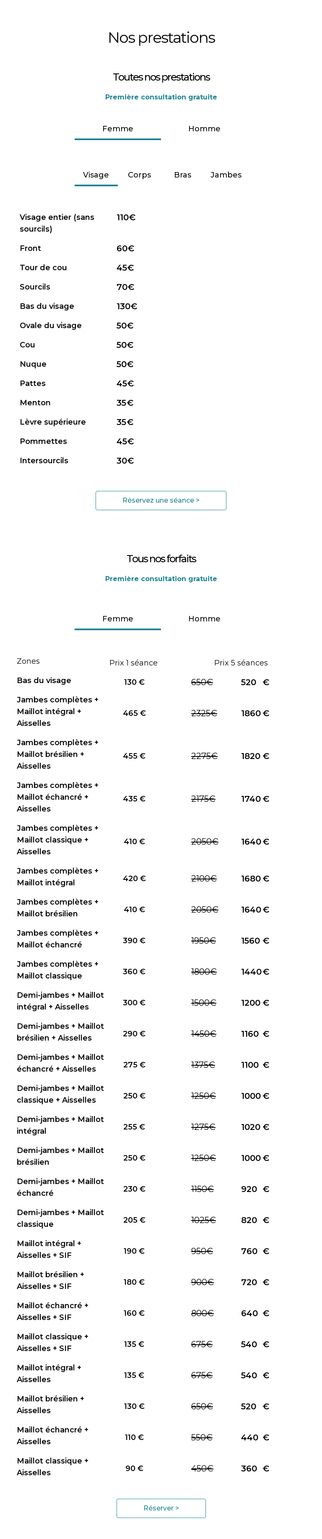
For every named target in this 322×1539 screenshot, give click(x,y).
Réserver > (161, 1508)
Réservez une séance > (161, 500)
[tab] (118, 129)
